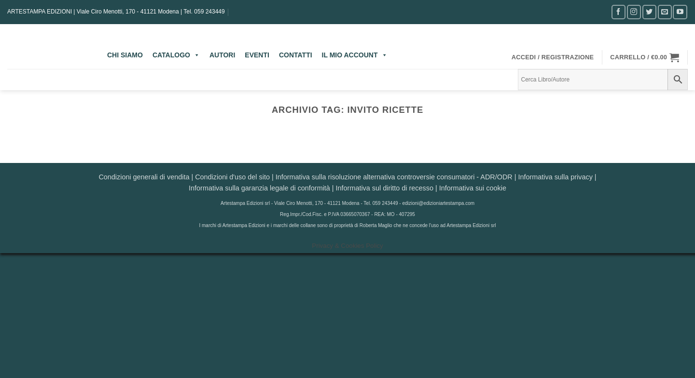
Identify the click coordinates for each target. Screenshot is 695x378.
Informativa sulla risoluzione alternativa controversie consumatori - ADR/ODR (394, 177)
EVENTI (257, 55)
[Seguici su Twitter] (649, 12)
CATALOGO (176, 55)
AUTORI (222, 55)
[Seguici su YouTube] (680, 12)
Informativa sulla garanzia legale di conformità (259, 188)
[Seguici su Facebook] (619, 12)
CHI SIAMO (125, 55)
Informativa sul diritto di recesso (384, 188)
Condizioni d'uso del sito (232, 177)
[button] (553, 57)
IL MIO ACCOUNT (355, 55)
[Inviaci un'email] (665, 12)
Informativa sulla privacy (555, 177)
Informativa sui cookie (472, 188)
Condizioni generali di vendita (143, 177)
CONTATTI (295, 55)
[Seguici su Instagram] (634, 12)
